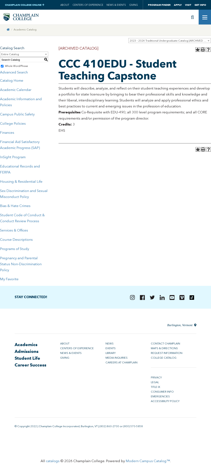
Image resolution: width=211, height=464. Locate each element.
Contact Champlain (165, 344)
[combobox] (169, 41)
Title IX (155, 387)
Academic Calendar (15, 90)
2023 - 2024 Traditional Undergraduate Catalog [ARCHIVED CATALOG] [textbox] (170, 41)
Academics (26, 345)
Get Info (200, 4)
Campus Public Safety (17, 115)
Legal (155, 383)
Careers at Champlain (121, 363)
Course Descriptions (16, 240)
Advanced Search (14, 73)
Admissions (27, 352)
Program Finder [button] (159, 4)
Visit (188, 4)
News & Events (116, 4)
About (64, 4)
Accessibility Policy (165, 402)
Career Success (30, 365)
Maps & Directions (164, 349)
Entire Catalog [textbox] (10, 55)
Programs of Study (14, 250)
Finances (7, 133)
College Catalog (163, 358)
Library (111, 353)
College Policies (13, 124)
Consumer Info (162, 392)
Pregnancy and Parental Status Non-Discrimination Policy (21, 265)
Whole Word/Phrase (16, 67)
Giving (133, 4)
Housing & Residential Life (21, 182)
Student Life (27, 359)
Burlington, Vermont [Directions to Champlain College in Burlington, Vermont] (181, 326)
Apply (178, 4)
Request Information (166, 353)
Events (111, 349)
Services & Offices (14, 231)
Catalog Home (11, 81)
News (110, 344)
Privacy (156, 378)
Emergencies (160, 397)
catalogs (53, 462)
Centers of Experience (88, 4)
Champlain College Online (24, 4)
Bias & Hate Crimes (15, 207)
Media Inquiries (117, 358)
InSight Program (13, 158)
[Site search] (192, 17)
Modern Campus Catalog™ (148, 462)
